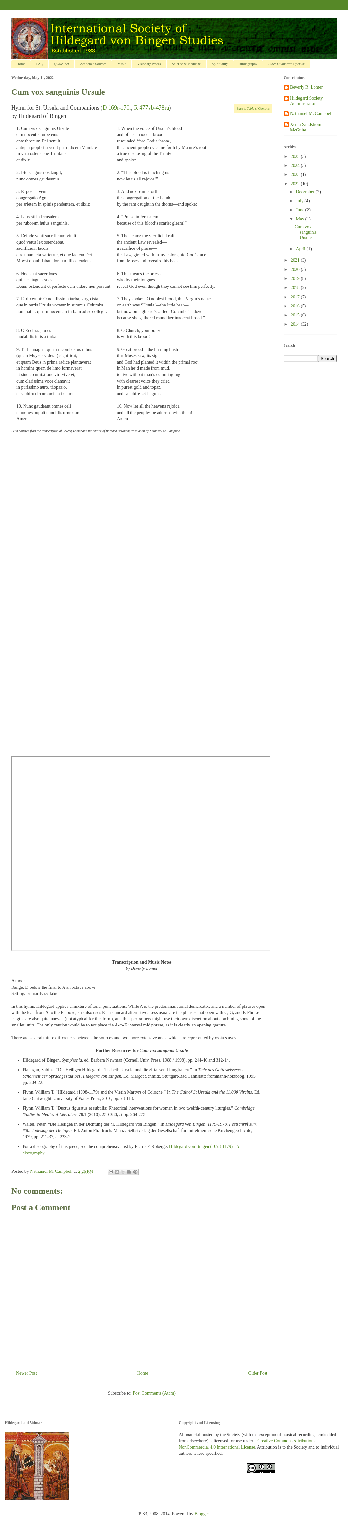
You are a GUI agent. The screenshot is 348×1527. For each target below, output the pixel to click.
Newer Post (26, 1373)
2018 (296, 287)
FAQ (39, 64)
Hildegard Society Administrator (306, 101)
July (300, 201)
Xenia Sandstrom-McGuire (306, 127)
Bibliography (248, 64)
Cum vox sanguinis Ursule (306, 232)
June (300, 210)
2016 (296, 306)
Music (121, 64)
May (300, 219)
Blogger (202, 1514)
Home (21, 64)
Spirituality (220, 64)
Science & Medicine (186, 64)
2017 (296, 297)
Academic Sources (93, 64)
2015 (296, 315)
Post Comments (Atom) (154, 1393)
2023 (296, 174)
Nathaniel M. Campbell (311, 113)
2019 (296, 278)
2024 (296, 165)
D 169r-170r (116, 107)
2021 (296, 260)
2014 (296, 324)
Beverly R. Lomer (306, 87)
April (301, 249)
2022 (296, 183)
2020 (296, 269)
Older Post (258, 1373)
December (305, 192)
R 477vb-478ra (151, 107)
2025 (296, 156)
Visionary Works (149, 64)
